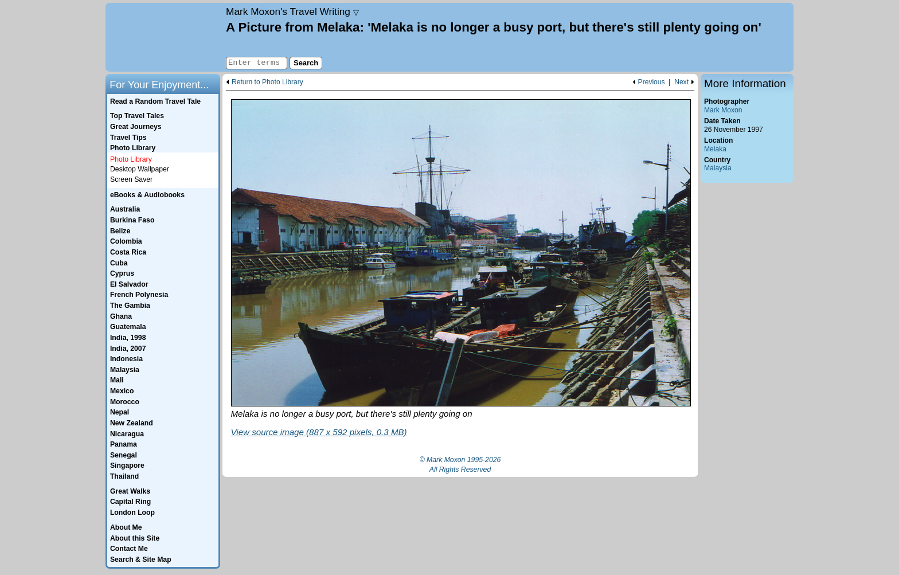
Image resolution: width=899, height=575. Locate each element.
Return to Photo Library (267, 82)
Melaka (715, 149)
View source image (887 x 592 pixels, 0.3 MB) (319, 432)
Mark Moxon (723, 110)
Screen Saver (131, 179)
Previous (651, 82)
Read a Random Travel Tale (155, 101)
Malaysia (718, 168)
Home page (164, 37)
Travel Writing (292, 11)
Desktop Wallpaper (139, 169)
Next (681, 82)
